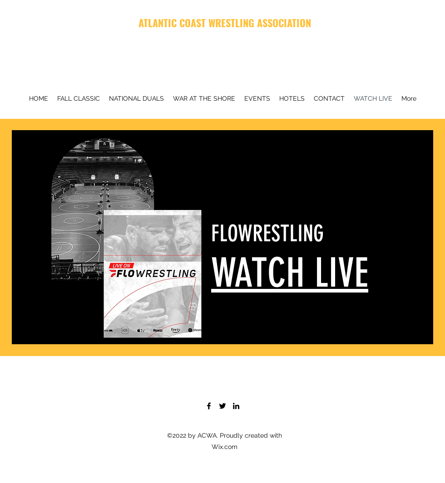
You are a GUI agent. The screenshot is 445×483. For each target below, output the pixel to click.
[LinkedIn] (236, 405)
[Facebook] (208, 405)
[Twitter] (222, 405)
